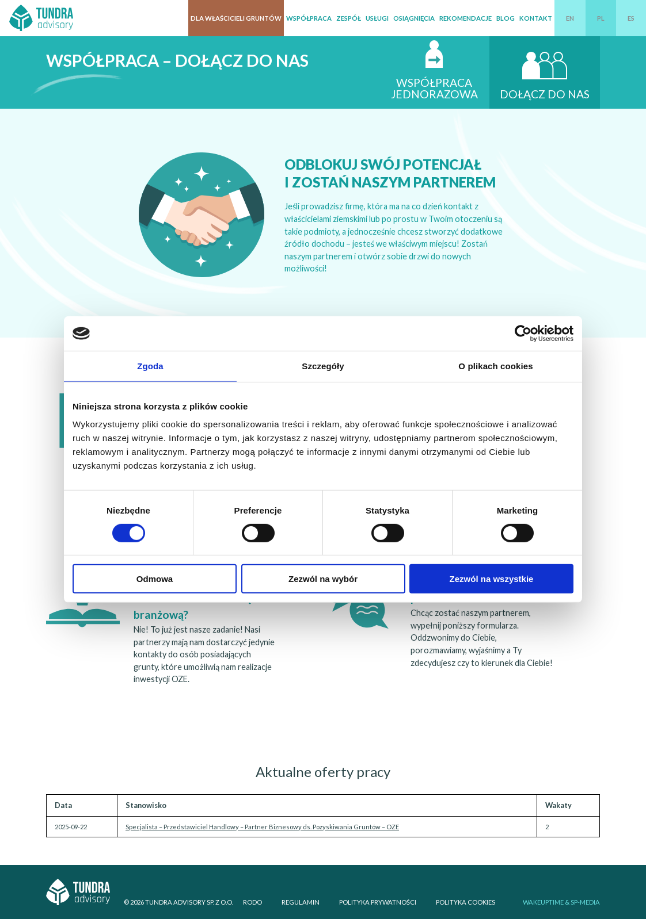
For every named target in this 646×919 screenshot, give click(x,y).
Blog (505, 18)
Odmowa (154, 579)
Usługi (377, 18)
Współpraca (309, 18)
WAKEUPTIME (543, 902)
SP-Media (585, 902)
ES (631, 18)
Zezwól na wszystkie (492, 579)
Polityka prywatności (377, 902)
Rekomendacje (465, 18)
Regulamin (301, 902)
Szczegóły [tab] (323, 366)
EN (570, 18)
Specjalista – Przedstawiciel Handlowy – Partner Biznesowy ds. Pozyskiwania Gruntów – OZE (262, 826)
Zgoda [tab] (150, 366)
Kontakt (535, 18)
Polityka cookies (465, 902)
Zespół (348, 18)
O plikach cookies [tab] (495, 366)
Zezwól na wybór (323, 579)
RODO (252, 902)
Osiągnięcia (414, 18)
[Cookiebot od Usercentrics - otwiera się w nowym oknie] (523, 333)
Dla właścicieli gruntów (236, 18)
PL (601, 18)
